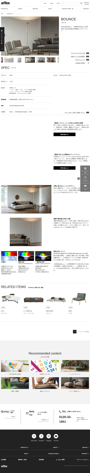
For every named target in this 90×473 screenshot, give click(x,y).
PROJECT (85, 453)
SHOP (26, 453)
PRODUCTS (10, 13)
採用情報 (41, 459)
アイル (70, 313)
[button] (9, 60)
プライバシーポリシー (83, 459)
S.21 (2, 311)
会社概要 (3, 459)
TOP (2, 13)
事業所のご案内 (22, 459)
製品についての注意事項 (78, 56)
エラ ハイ (48, 313)
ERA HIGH (49, 311)
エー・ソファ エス (29, 313)
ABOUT (55, 447)
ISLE (70, 311)
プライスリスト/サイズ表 (78, 53)
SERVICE (85, 447)
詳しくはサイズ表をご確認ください (75, 112)
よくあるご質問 (60, 459)
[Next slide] (56, 36)
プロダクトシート (80, 59)
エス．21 (3, 313)
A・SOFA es (28, 311)
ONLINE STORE (80, 63)
